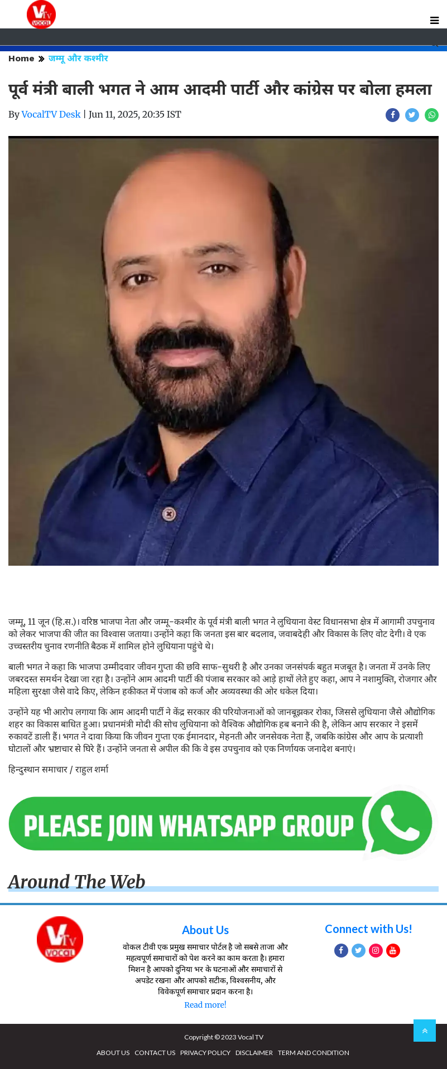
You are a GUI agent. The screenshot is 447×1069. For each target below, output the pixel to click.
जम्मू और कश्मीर (78, 58)
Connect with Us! (368, 928)
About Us (205, 929)
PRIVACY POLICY (205, 1052)
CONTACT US (154, 1052)
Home (21, 58)
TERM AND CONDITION (313, 1052)
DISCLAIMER (254, 1052)
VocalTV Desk (51, 114)
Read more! (205, 1005)
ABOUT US (113, 1052)
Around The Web (77, 882)
